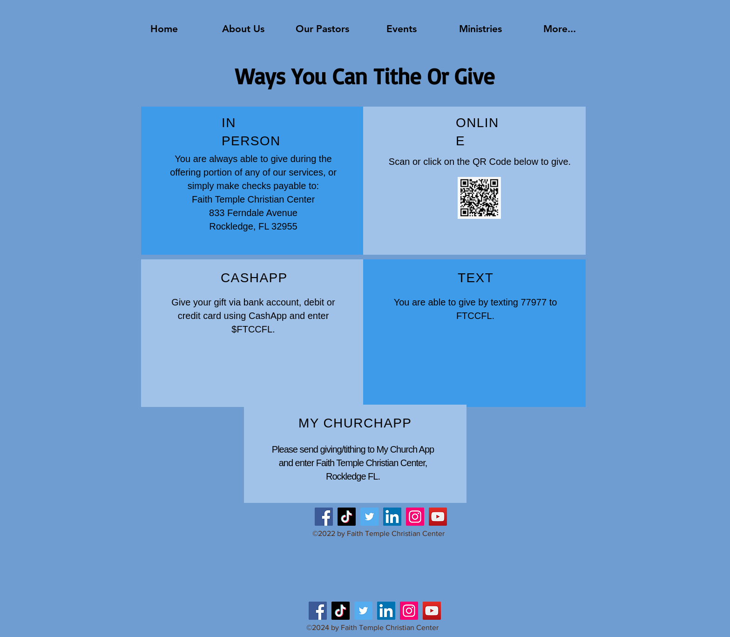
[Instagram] (415, 517)
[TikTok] (347, 517)
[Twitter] (369, 517)
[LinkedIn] (392, 517)
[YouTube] (438, 517)
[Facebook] (324, 517)
